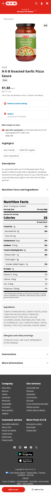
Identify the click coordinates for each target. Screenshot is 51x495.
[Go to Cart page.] (47, 3)
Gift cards (29, 400)
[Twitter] (36, 447)
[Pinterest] (30, 447)
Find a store (6, 388)
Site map (30, 475)
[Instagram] (20, 447)
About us (5, 391)
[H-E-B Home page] (11, 3)
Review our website (9, 430)
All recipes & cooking (34, 424)
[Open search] (36, 3)
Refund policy (7, 437)
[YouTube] (25, 447)
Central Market (22, 481)
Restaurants (30, 394)
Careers (5, 394)
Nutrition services (32, 407)
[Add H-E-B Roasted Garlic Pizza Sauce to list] (37, 489)
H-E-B (4, 67)
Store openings (7, 410)
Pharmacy (30, 391)
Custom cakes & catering (35, 410)
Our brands (6, 407)
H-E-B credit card (32, 388)
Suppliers (5, 413)
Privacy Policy (32, 472)
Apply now (9, 135)
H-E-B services (31, 397)
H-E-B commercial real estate (37, 404)
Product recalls (7, 440)
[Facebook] (14, 447)
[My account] (42, 3)
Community (6, 397)
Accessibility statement (10, 424)
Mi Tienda (33, 481)
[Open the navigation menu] (3, 3)
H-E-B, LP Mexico (8, 481)
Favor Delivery (28, 483)
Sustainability (6, 404)
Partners (25, 478)
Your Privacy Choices (17, 472)
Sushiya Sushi (31, 430)
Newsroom (6, 400)
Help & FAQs (6, 427)
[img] (25, 42)
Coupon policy (7, 433)
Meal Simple (30, 427)
